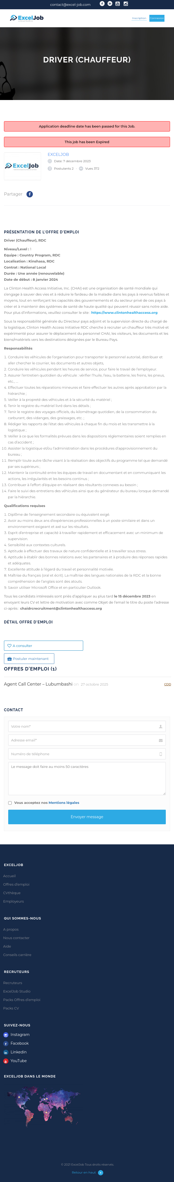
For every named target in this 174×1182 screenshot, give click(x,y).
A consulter (19, 646)
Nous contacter (16, 938)
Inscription (139, 18)
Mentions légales (64, 802)
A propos (11, 929)
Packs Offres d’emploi (22, 1000)
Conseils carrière (17, 955)
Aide (7, 946)
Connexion (157, 18)
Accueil (9, 876)
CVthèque (12, 893)
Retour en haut (87, 1172)
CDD (167, 684)
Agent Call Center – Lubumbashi (38, 684)
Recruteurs (12, 983)
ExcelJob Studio (16, 991)
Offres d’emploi (16, 884)
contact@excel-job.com (70, 4)
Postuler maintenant (28, 658)
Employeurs (13, 901)
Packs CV (11, 1008)
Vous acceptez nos (43, 802)
